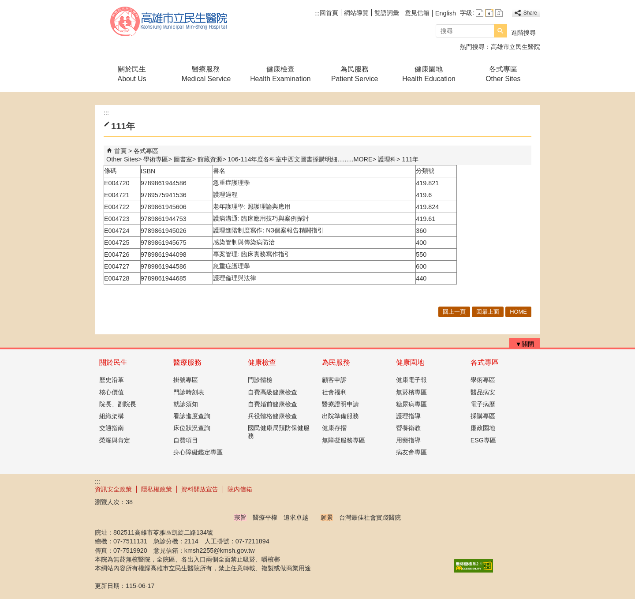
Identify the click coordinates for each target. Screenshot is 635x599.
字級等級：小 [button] (479, 13)
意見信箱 (417, 12)
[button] (500, 30)
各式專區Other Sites (503, 73)
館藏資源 (210, 159)
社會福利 (334, 392)
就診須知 (185, 404)
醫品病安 (483, 392)
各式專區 (485, 362)
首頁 (120, 150)
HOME (518, 311)
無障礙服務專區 (343, 440)
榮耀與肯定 (114, 440)
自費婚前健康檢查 (272, 404)
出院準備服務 (340, 415)
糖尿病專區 (411, 404)
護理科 (387, 159)
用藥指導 (408, 440)
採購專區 (483, 415)
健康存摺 (334, 427)
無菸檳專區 (411, 392)
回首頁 (329, 12)
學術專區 (155, 159)
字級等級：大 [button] (499, 13)
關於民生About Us (132, 73)
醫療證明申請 (340, 404)
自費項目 (185, 440)
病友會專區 (411, 452)
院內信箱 (240, 489)
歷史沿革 (111, 379)
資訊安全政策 (113, 489)
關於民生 (113, 362)
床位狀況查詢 (191, 427)
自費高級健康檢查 (272, 392)
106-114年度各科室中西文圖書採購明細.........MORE (300, 159)
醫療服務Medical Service (206, 73)
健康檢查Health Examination (280, 73)
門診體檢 (260, 379)
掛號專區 (185, 379)
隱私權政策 (156, 489)
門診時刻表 (188, 392)
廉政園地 (483, 427)
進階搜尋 (523, 32)
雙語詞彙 (386, 12)
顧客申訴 (334, 379)
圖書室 (183, 159)
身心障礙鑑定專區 (198, 452)
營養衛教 (408, 427)
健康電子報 (411, 379)
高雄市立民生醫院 (169, 21)
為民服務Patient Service (354, 73)
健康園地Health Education (429, 73)
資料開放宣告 (199, 489)
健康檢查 (262, 362)
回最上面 (487, 311)
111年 (410, 159)
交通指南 (111, 427)
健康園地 (410, 362)
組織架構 (111, 415)
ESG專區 (483, 440)
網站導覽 (356, 12)
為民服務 (336, 362)
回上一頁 (454, 311)
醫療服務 (187, 362)
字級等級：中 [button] (489, 13)
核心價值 (111, 392)
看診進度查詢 (191, 415)
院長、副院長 (117, 404)
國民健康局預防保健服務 (279, 431)
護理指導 (408, 415)
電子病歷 (483, 404)
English (445, 13)
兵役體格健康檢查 (272, 415)
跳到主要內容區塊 (4, 4)
